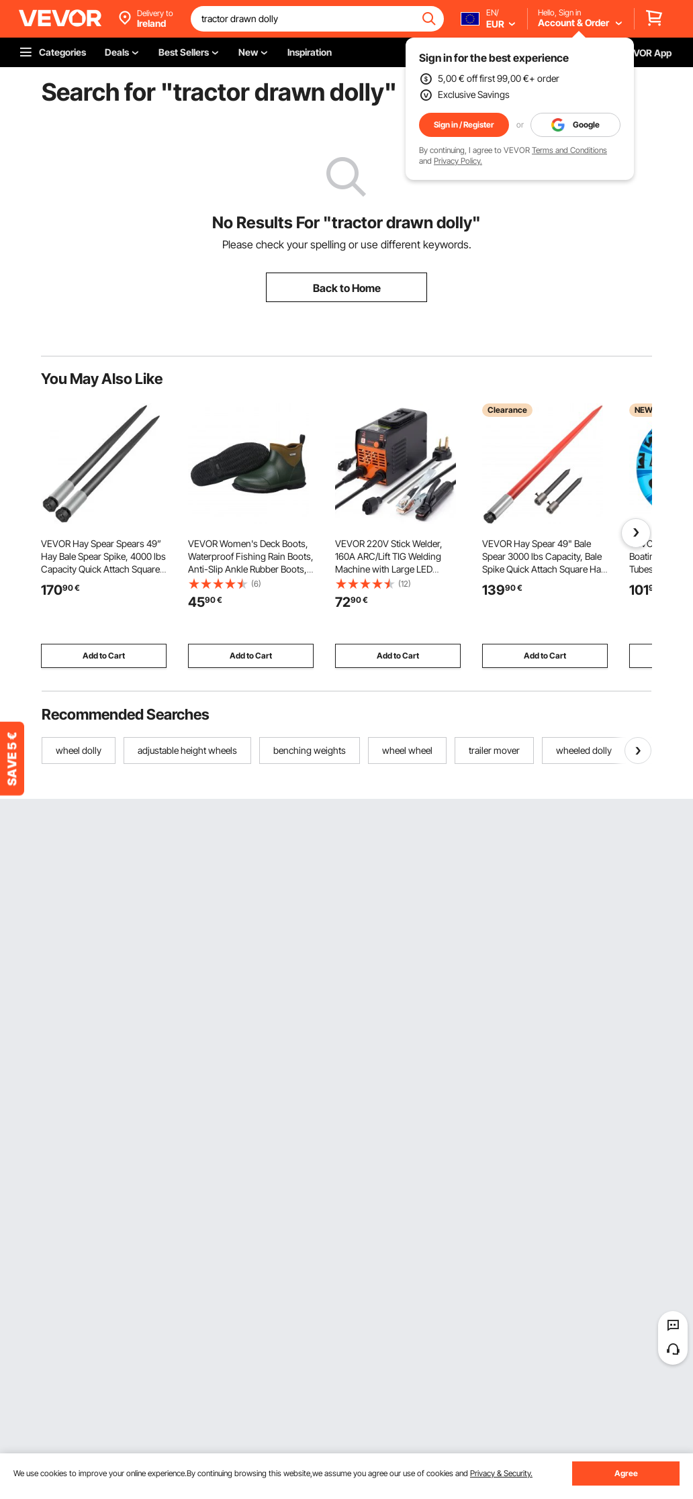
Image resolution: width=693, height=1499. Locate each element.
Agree (626, 1473)
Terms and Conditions (569, 150)
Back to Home (347, 288)
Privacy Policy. (458, 161)
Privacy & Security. (501, 1473)
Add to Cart (104, 655)
